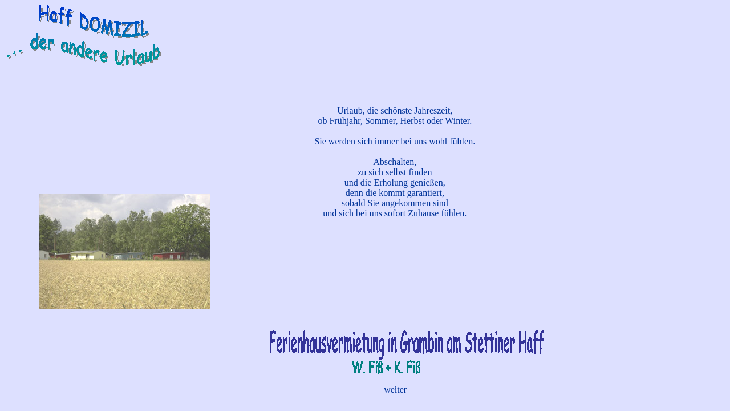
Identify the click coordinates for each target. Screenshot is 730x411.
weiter (395, 389)
